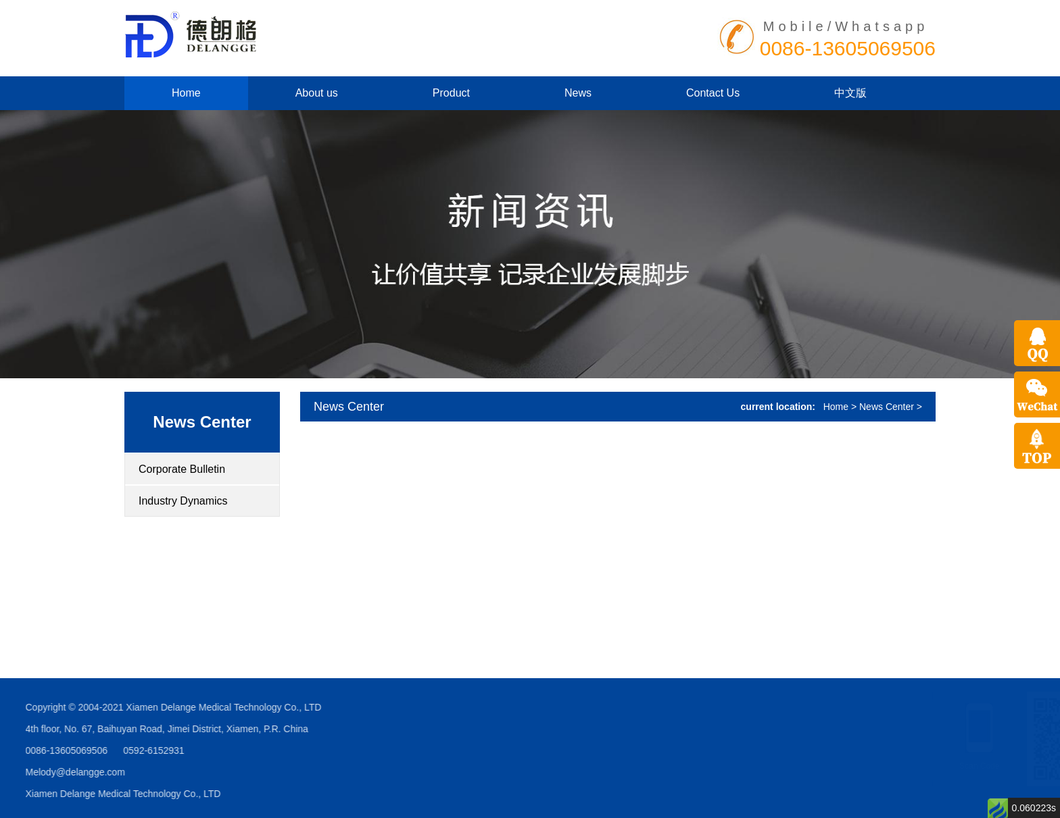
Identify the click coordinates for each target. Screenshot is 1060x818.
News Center (202, 422)
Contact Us (713, 93)
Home (186, 93)
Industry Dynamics (183, 501)
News (578, 93)
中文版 (850, 93)
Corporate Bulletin (182, 469)
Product (451, 93)
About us (316, 93)
